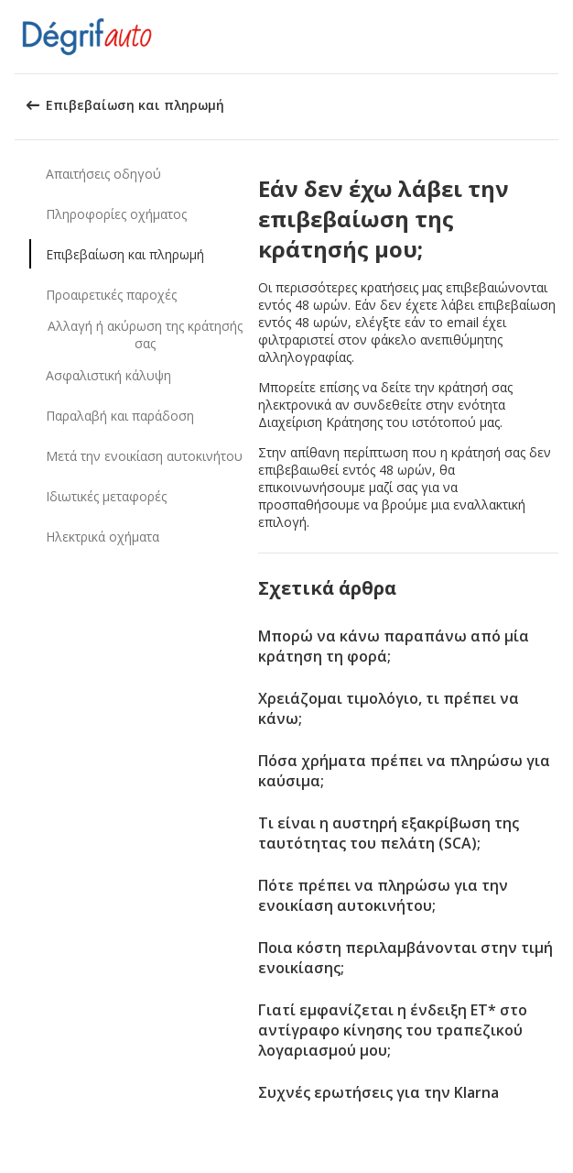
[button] (553, 36)
